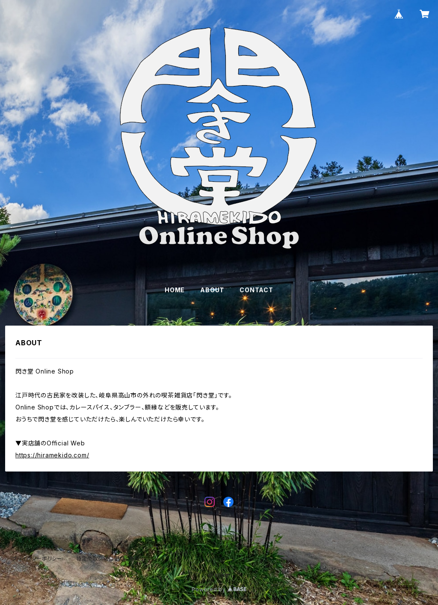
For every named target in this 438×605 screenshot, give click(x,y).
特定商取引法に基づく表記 (108, 558)
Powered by (219, 589)
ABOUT (212, 290)
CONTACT (256, 290)
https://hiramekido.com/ (52, 455)
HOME (175, 290)
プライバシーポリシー (37, 558)
